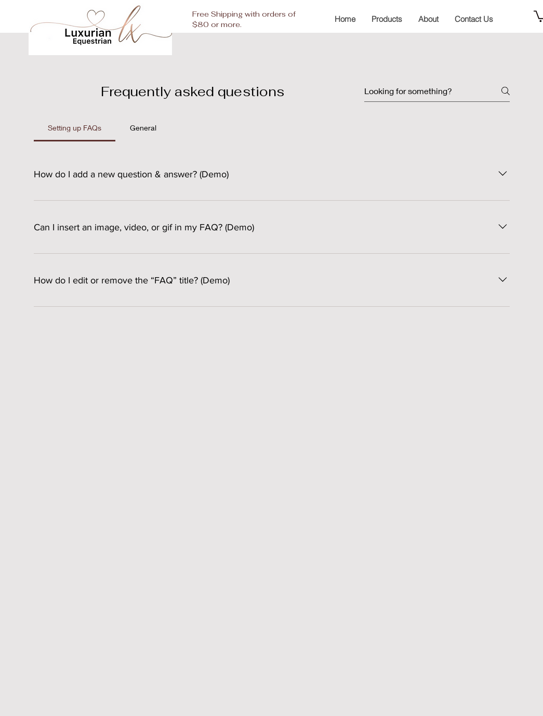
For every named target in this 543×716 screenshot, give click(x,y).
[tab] (75, 127)
